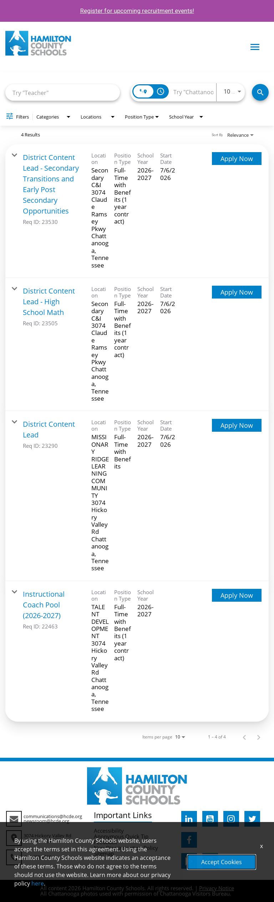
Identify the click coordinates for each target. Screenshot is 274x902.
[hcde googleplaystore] (189, 861)
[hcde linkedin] (189, 819)
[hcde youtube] (210, 819)
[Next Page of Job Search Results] (259, 737)
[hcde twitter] (252, 819)
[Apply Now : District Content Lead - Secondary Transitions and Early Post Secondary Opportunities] (237, 158)
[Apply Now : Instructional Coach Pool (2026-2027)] (237, 595)
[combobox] (62, 92)
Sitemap (104, 853)
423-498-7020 (37, 857)
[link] (137, 210)
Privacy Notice (216, 888)
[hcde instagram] (231, 819)
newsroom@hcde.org (46, 821)
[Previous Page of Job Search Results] (244, 737)
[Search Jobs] (260, 92)
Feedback (105, 842)
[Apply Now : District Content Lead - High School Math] (237, 292)
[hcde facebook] (189, 840)
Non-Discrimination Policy (126, 847)
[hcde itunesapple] (210, 861)
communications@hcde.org (53, 816)
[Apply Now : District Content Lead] (237, 425)
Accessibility (109, 830)
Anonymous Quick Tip (121, 836)
